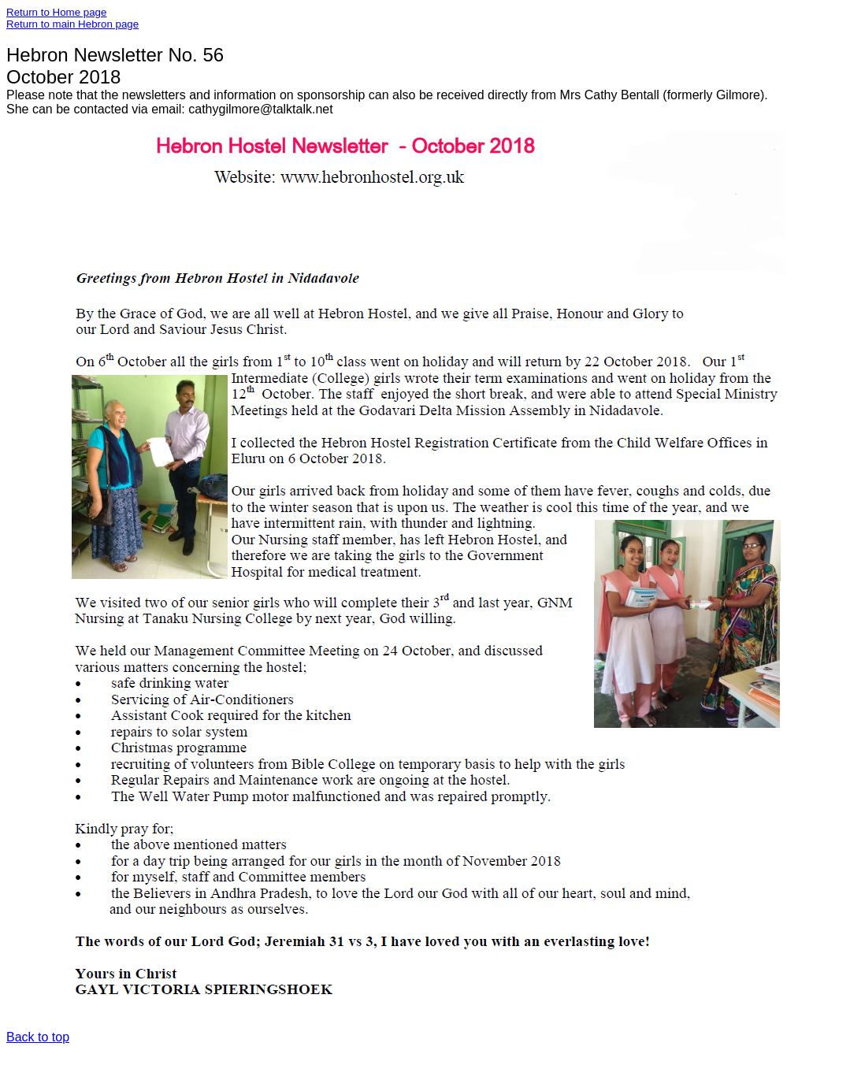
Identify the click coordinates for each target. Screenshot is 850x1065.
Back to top (37, 1037)
